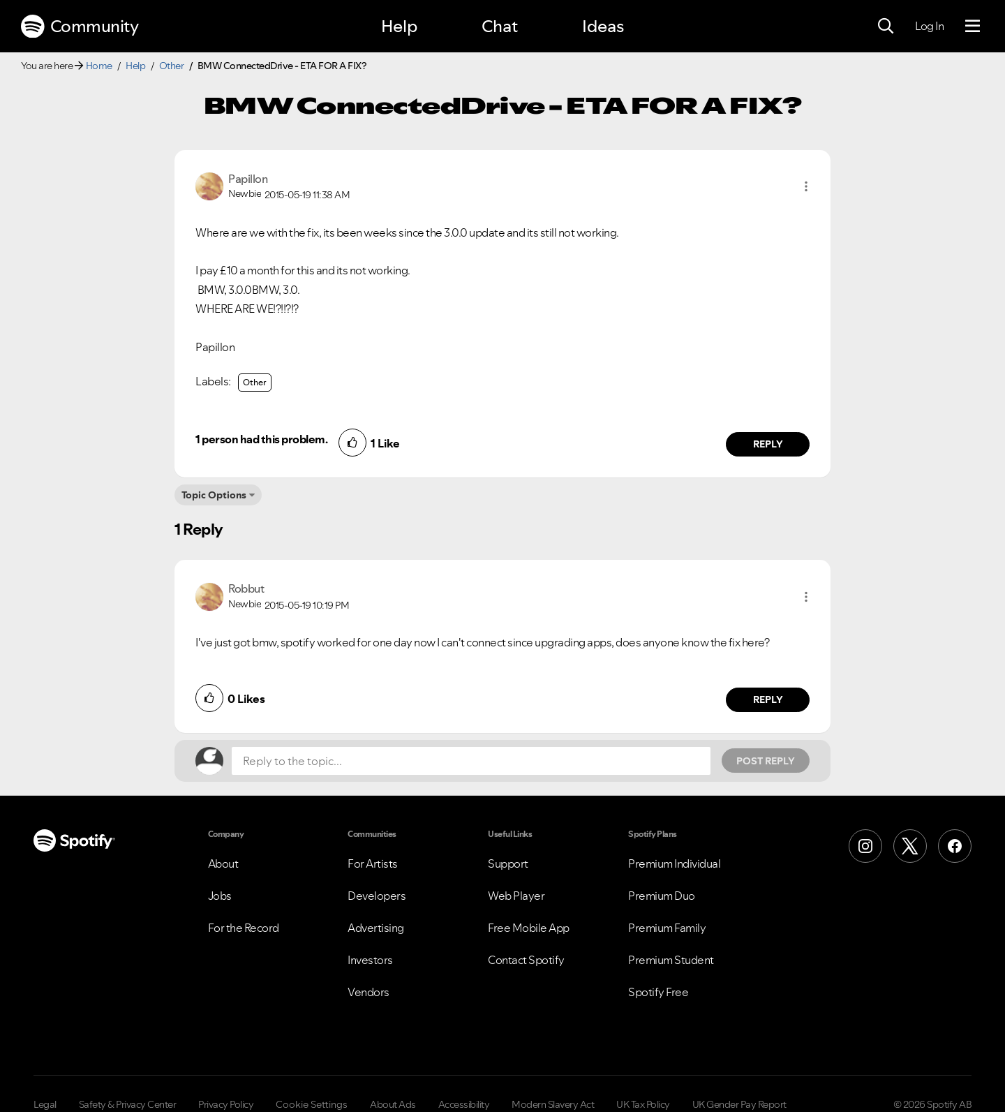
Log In (929, 26)
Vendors (368, 992)
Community (79, 26)
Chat (500, 26)
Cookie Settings (312, 1104)
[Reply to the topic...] (471, 761)
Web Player (516, 895)
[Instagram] (865, 846)
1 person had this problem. (261, 439)
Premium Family (667, 927)
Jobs (220, 895)
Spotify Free (658, 992)
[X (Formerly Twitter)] (910, 846)
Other (171, 66)
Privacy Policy (225, 1104)
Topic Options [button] (213, 495)
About (223, 863)
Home (99, 66)
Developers (376, 895)
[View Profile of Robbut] (246, 588)
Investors (370, 960)
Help (399, 26)
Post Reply (765, 761)
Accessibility (464, 1104)
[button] (806, 186)
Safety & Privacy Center (128, 1104)
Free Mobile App (529, 927)
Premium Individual (674, 863)
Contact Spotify (526, 960)
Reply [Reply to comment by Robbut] (768, 699)
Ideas (603, 26)
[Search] (886, 26)
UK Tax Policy (643, 1104)
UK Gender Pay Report (739, 1104)
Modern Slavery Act (553, 1104)
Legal (45, 1104)
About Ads (393, 1104)
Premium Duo (661, 895)
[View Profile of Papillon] (247, 178)
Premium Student (671, 960)
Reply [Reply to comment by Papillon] (768, 444)
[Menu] (972, 26)
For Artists (373, 863)
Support (508, 863)
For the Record (243, 927)
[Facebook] (955, 846)
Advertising (376, 927)
